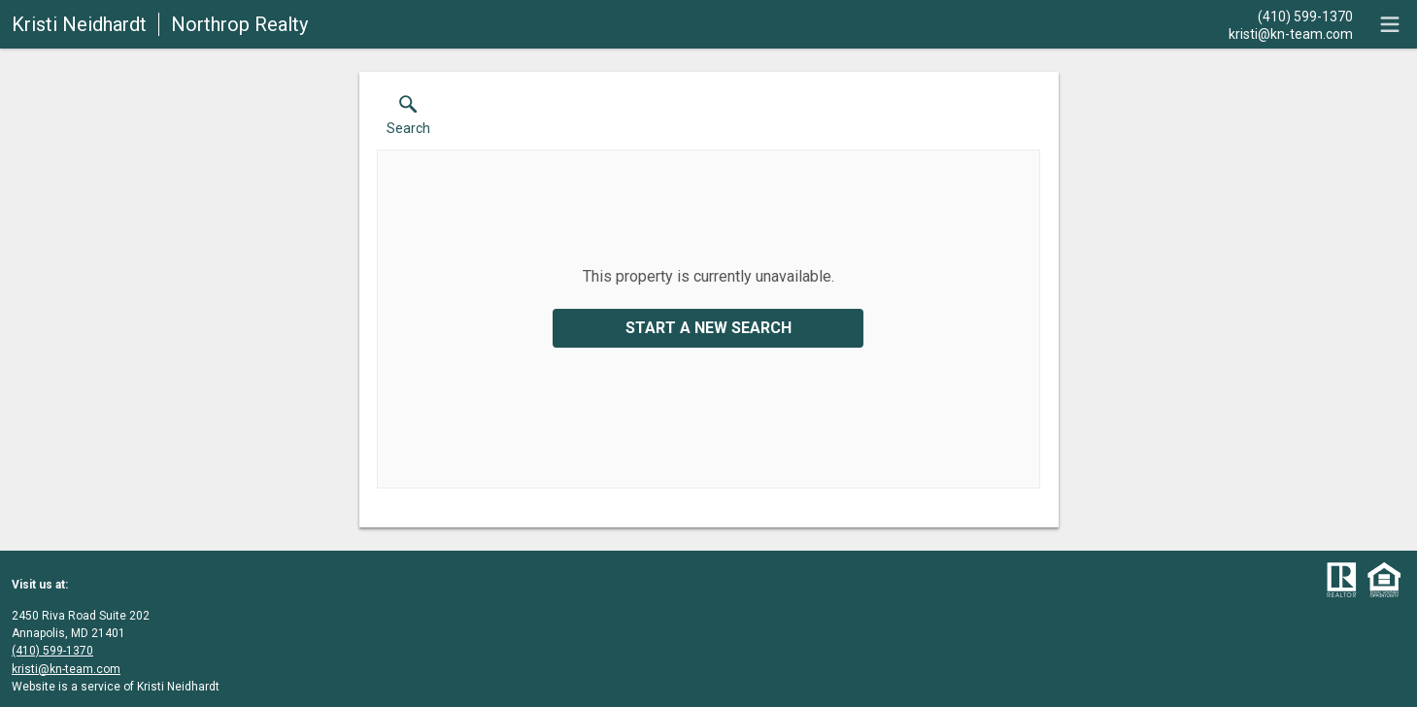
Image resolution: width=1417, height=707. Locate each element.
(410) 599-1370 (52, 650)
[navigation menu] (1389, 24)
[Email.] (1291, 33)
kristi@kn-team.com (66, 669)
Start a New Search (708, 328)
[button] (408, 119)
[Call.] (1291, 15)
